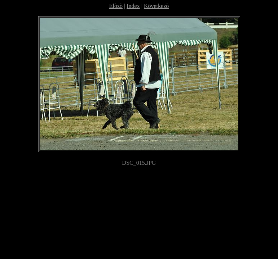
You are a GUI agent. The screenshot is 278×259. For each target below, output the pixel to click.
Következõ (156, 6)
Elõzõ (116, 6)
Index (133, 6)
